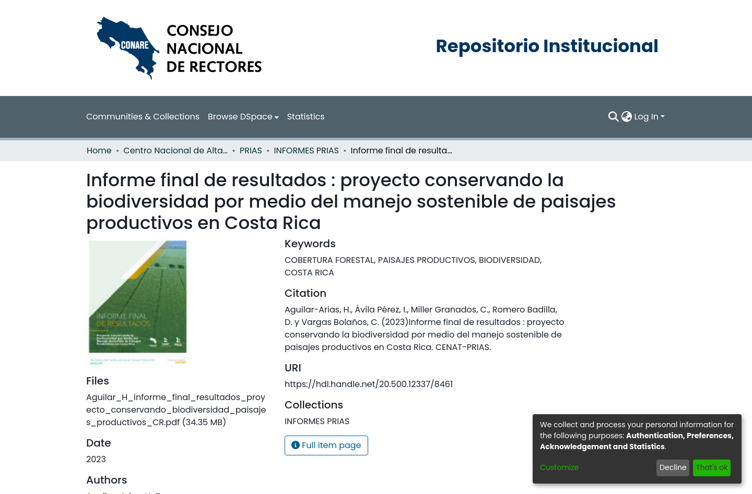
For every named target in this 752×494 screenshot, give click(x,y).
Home (99, 150)
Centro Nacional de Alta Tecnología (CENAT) (175, 150)
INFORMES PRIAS (306, 150)
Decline (673, 467)
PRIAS (251, 150)
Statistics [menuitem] (306, 117)
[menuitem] (243, 116)
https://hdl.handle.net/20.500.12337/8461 (369, 384)
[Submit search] (613, 117)
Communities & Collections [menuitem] (142, 117)
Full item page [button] (326, 445)
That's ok (712, 467)
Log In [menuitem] (646, 117)
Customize (559, 467)
